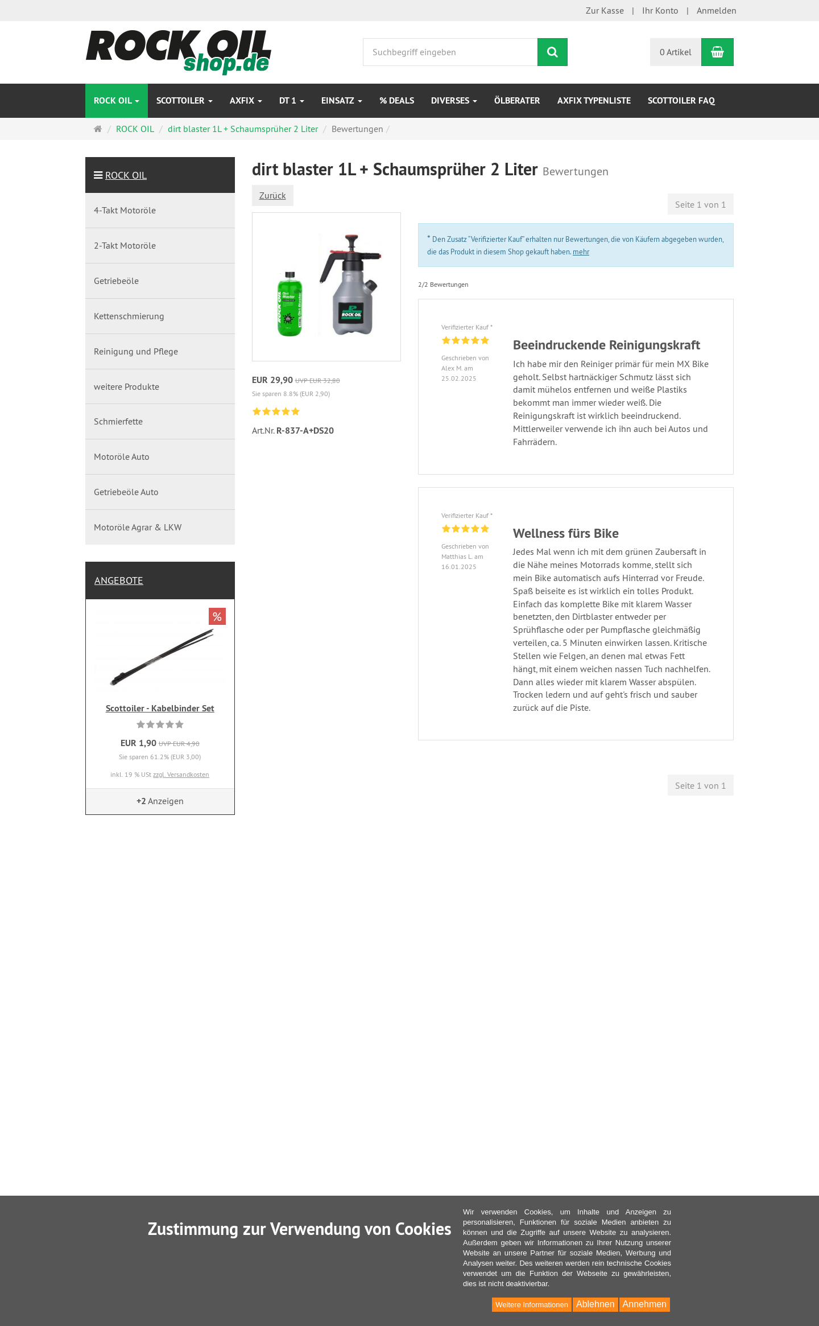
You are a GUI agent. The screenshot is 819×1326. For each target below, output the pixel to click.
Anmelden (717, 10)
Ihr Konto (660, 10)
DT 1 (291, 100)
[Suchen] (552, 52)
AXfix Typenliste (594, 100)
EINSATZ (341, 100)
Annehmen (645, 1304)
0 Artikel (676, 51)
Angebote (118, 580)
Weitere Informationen (531, 1304)
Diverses (454, 100)
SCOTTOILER (184, 100)
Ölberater (517, 100)
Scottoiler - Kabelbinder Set (160, 708)
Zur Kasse (605, 10)
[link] (276, 412)
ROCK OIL (116, 100)
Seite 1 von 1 (700, 204)
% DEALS (396, 100)
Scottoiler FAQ (681, 100)
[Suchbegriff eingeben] (450, 52)
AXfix (246, 100)
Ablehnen (595, 1304)
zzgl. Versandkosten (181, 774)
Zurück (272, 195)
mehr (581, 251)
